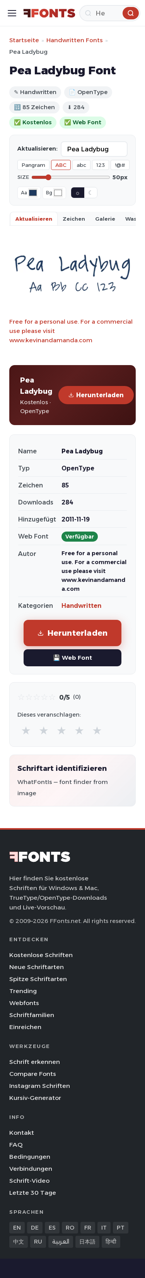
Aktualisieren (33, 219)
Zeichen (74, 219)
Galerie (105, 219)
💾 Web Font (72, 657)
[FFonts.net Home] (49, 13)
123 (100, 165)
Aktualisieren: (37, 148)
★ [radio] (26, 730)
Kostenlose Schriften (41, 955)
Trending (23, 991)
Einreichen (25, 1027)
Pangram (33, 165)
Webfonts (24, 1003)
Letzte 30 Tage (32, 1192)
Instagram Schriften (39, 1085)
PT (121, 1227)
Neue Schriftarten (36, 967)
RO (70, 1227)
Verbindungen (30, 1168)
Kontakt (21, 1132)
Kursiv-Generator (35, 1097)
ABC (61, 165)
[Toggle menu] (12, 13)
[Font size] (70, 177)
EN (17, 1227)
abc (81, 165)
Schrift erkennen (34, 1061)
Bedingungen (29, 1156)
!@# (120, 165)
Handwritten (81, 605)
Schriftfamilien (31, 1015)
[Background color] (58, 192)
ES (52, 1227)
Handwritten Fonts (74, 40)
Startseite (24, 40)
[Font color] (33, 192)
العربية (60, 1241)
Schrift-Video (29, 1180)
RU (38, 1241)
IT (104, 1227)
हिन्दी (111, 1241)
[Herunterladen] (109, 13)
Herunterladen (96, 395)
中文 (18, 1241)
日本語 (87, 1241)
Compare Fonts (32, 1073)
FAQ (15, 1144)
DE (35, 1227)
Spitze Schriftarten (38, 979)
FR (87, 1227)
